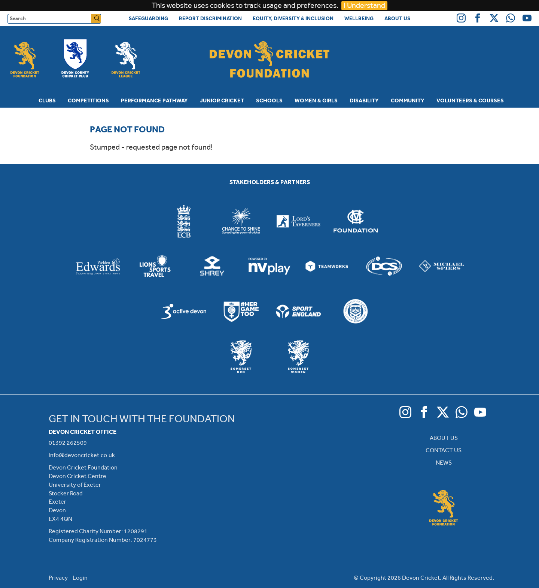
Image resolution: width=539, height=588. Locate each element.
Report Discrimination (210, 18)
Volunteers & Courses (470, 100)
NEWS (444, 462)
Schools (269, 100)
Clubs (47, 100)
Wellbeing (359, 18)
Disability (364, 100)
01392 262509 (68, 442)
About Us (397, 18)
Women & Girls (316, 100)
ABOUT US (444, 437)
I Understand (364, 5)
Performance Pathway (154, 100)
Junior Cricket (222, 100)
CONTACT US (444, 450)
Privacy (58, 577)
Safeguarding (148, 18)
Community (407, 100)
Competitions (88, 100)
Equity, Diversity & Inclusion (293, 18)
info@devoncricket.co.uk (82, 455)
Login (80, 577)
